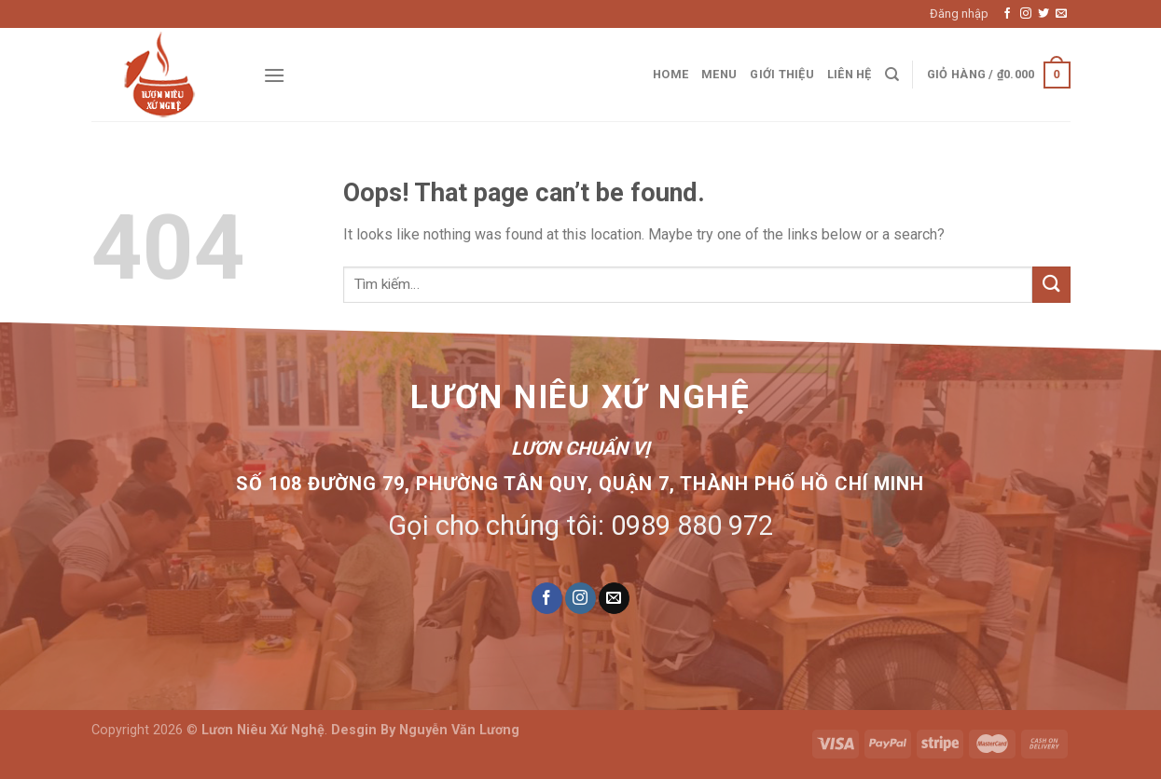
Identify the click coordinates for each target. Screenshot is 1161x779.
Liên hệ (849, 74)
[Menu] (274, 75)
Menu (719, 74)
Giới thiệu (782, 74)
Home (670, 74)
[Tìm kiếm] (892, 74)
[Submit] (1051, 284)
